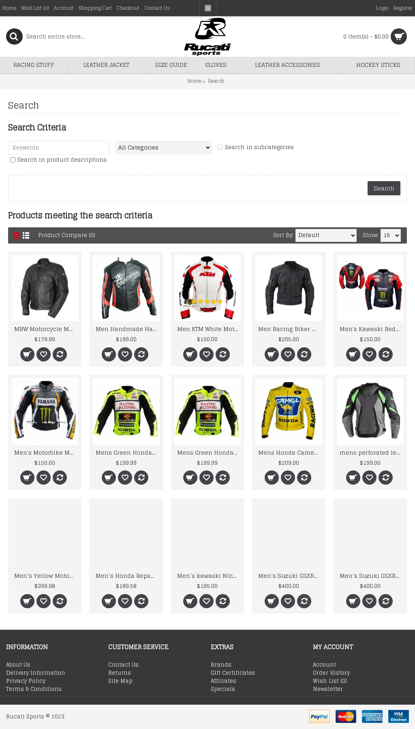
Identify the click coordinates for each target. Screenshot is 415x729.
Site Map (120, 681)
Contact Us (123, 665)
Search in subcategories (259, 147)
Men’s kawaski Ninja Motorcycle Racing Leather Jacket (209, 576)
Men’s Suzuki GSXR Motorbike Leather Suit (290, 576)
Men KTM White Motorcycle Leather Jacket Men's (209, 329)
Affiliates (223, 681)
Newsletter (328, 689)
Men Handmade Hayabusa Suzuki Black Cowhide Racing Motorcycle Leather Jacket (128, 329)
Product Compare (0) (67, 235)
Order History (331, 673)
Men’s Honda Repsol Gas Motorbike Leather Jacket (128, 576)
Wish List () (330, 681)
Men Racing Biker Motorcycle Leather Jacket (290, 329)
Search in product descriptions (62, 160)
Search (216, 81)
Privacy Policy (25, 681)
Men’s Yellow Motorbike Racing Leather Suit (46, 576)
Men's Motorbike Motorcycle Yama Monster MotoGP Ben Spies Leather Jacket (46, 452)
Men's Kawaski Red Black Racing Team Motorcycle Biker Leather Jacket (372, 329)
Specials (223, 689)
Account (324, 665)
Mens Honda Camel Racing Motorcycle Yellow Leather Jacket (290, 452)
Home (194, 81)
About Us (18, 665)
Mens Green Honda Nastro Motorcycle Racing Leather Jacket (128, 452)
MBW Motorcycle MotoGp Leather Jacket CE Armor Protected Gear (46, 329)
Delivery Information (35, 673)
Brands (221, 665)
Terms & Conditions (34, 689)
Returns (119, 673)
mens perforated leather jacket (372, 452)
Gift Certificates (233, 673)
